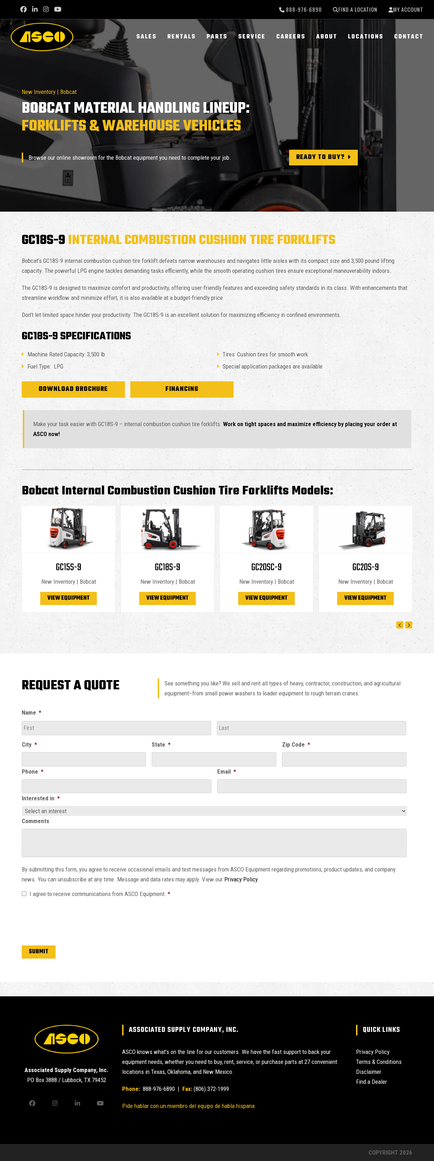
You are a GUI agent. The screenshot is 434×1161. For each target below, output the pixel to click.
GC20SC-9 (266, 567)
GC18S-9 (167, 567)
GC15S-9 (68, 567)
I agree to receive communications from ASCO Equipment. (100, 893)
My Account (408, 9)
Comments (35, 821)
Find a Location (357, 9)
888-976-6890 (303, 9)
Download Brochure (73, 389)
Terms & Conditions (379, 1061)
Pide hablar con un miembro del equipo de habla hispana (188, 1105)
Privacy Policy (240, 879)
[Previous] (399, 625)
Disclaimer (368, 1071)
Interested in (41, 798)
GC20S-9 (365, 567)
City (29, 744)
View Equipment (68, 598)
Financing (182, 389)
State (161, 744)
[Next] (408, 625)
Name (31, 712)
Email (226, 771)
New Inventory (39, 91)
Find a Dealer (371, 1081)
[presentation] (76, 920)
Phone (32, 771)
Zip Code (296, 744)
